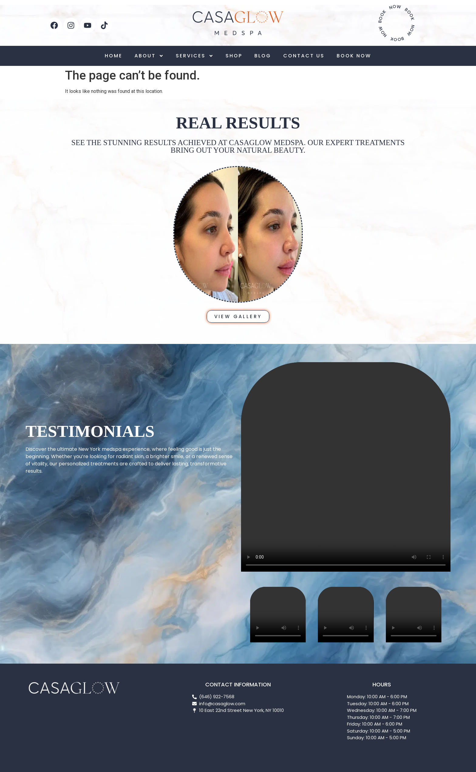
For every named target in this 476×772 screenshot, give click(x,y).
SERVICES (194, 55)
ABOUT (149, 55)
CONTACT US (304, 55)
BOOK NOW (354, 55)
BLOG (262, 55)
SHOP (234, 55)
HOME (113, 55)
